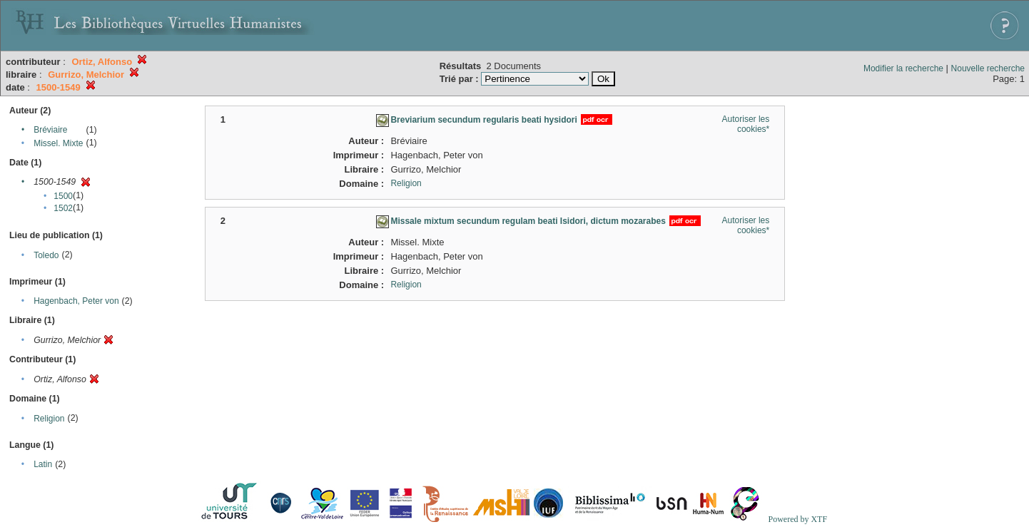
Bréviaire (50, 130)
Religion (49, 419)
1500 (63, 196)
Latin (43, 464)
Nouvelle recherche (988, 68)
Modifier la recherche (903, 68)
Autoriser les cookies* (746, 124)
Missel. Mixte (58, 143)
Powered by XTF (797, 519)
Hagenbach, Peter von (76, 301)
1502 (63, 208)
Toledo (46, 255)
